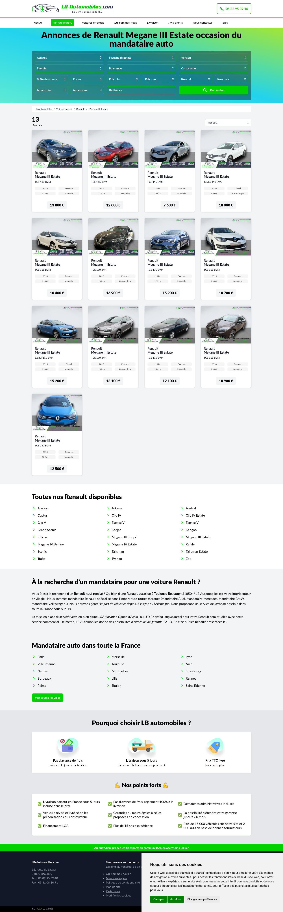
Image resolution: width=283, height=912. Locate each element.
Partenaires (113, 891)
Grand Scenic (47, 530)
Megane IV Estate (124, 544)
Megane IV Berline (51, 544)
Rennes (191, 678)
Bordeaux (44, 678)
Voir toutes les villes (47, 697)
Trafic (41, 559)
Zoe (188, 559)
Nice (189, 664)
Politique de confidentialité (123, 882)
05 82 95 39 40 (234, 8)
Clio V (42, 523)
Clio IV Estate (195, 515)
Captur (42, 515)
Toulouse (118, 664)
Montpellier (120, 671)
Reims (42, 686)
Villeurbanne (47, 664)
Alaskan (43, 508)
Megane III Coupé (124, 537)
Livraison (152, 22)
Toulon (116, 686)
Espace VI (192, 523)
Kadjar (116, 530)
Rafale (190, 544)
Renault (80, 109)
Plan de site (113, 886)
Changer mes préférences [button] (202, 899)
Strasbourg (193, 671)
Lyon (189, 657)
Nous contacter (202, 22)
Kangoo (191, 530)
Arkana (117, 508)
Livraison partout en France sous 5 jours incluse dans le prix (71, 804)
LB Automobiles (43, 109)
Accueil (38, 22)
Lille (114, 678)
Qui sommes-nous (125, 22)
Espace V (118, 523)
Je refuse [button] (175, 899)
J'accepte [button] (158, 899)
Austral (191, 508)
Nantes (43, 671)
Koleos (42, 537)
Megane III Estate (198, 537)
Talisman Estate (197, 551)
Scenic (42, 551)
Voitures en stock (93, 22)
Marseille (118, 657)
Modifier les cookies (118, 895)
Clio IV (116, 515)
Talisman (118, 551)
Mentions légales (116, 878)
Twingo (117, 559)
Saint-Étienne (195, 686)
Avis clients (176, 22)
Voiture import (62, 22)
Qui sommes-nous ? (118, 873)
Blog (225, 22)
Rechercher (214, 90)
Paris (41, 657)
